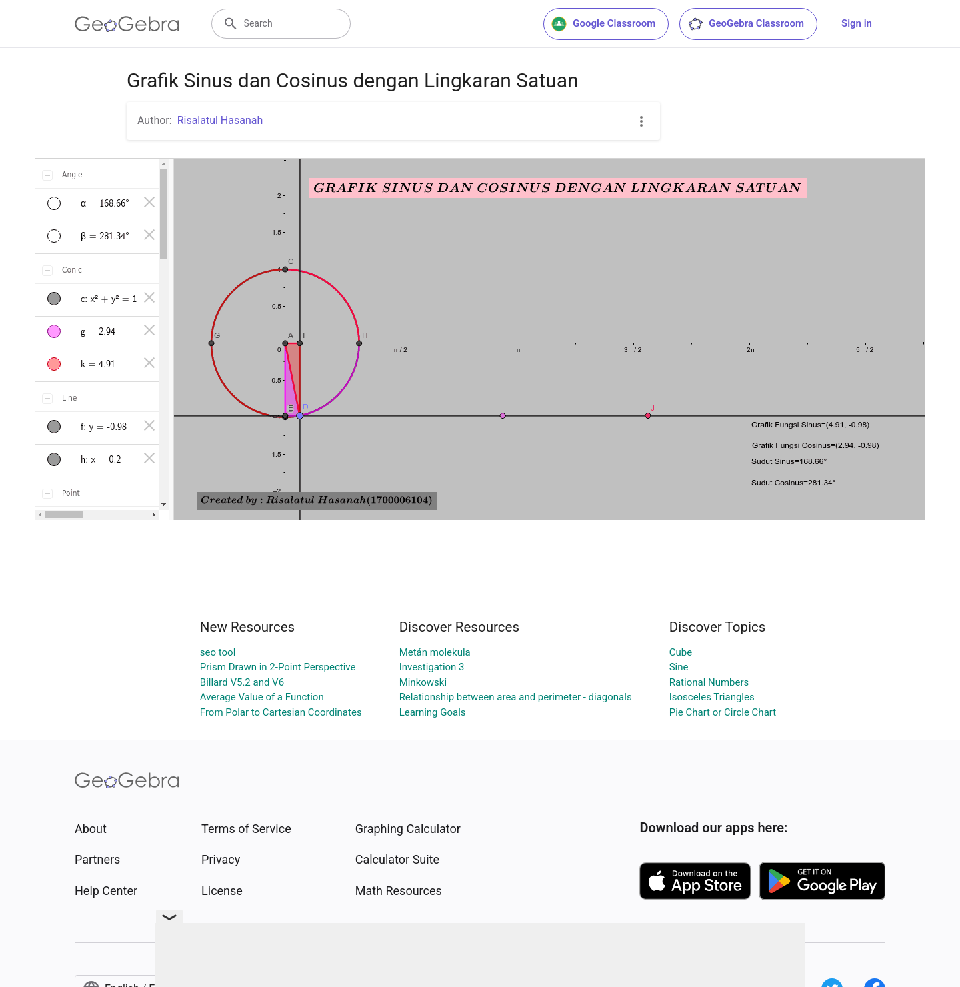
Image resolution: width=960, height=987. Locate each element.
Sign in (856, 23)
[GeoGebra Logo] (127, 24)
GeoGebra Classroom (745, 24)
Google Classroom (603, 24)
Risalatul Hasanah (220, 120)
